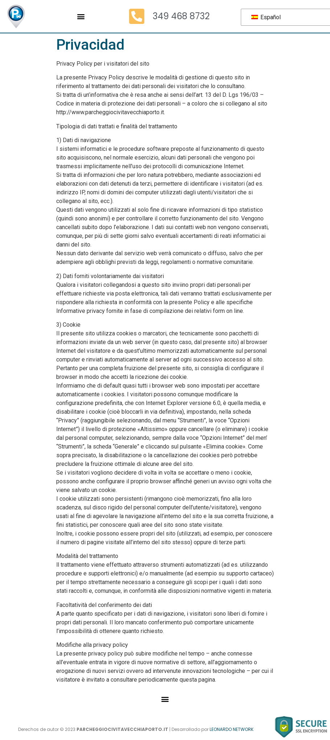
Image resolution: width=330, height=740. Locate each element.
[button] (81, 16)
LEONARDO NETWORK (231, 729)
